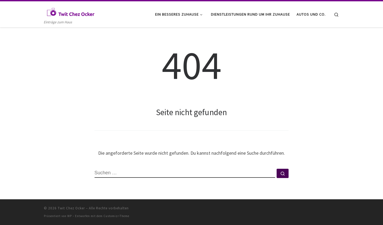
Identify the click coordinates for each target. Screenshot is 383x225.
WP (69, 216)
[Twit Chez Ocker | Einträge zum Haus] (70, 11)
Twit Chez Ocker (71, 208)
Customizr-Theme (116, 216)
